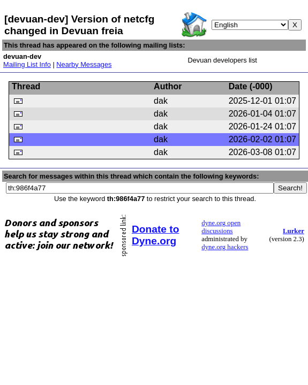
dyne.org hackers (224, 247)
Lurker (293, 231)
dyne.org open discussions (221, 227)
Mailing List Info (27, 64)
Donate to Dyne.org (155, 235)
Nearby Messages (83, 64)
